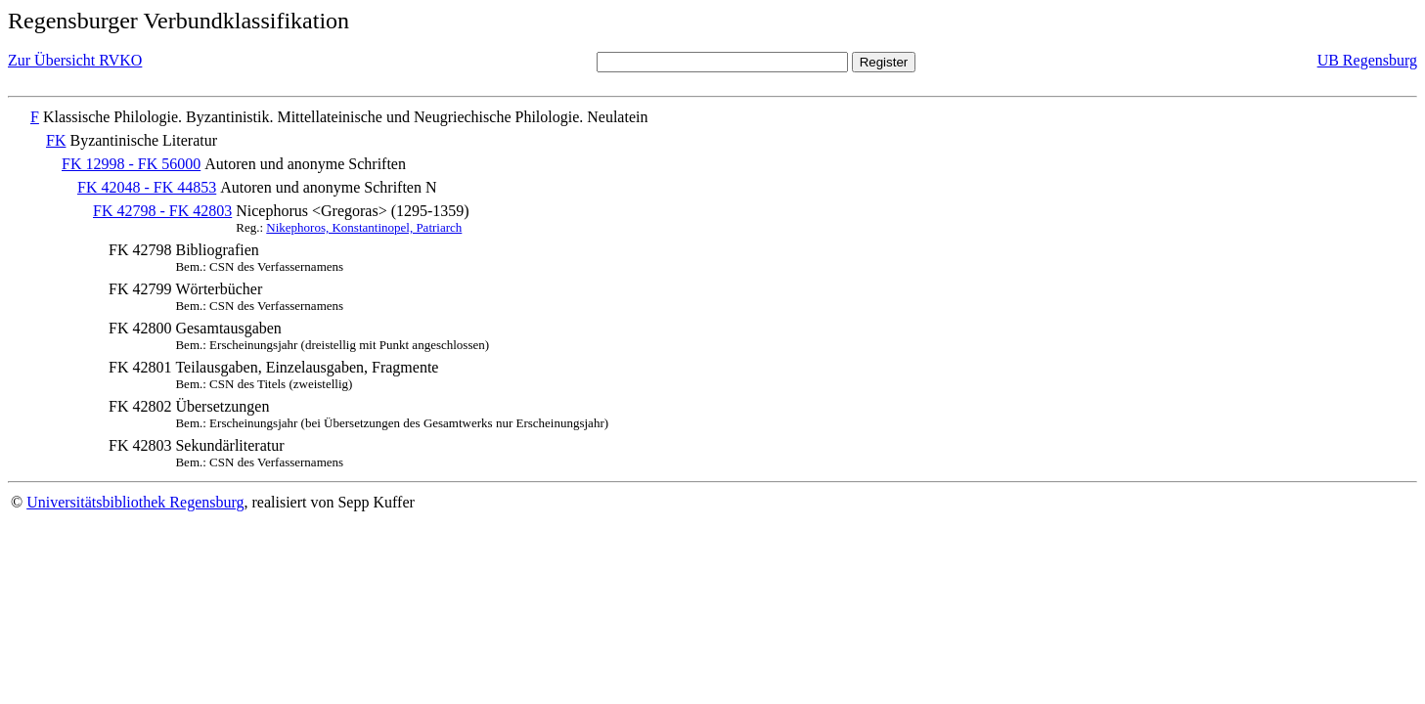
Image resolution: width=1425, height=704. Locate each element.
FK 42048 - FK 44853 (146, 187)
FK (56, 140)
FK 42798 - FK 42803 (162, 210)
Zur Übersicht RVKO (75, 60)
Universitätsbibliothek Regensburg (135, 502)
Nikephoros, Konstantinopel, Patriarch (364, 227)
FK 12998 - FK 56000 (131, 163)
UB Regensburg (1367, 60)
